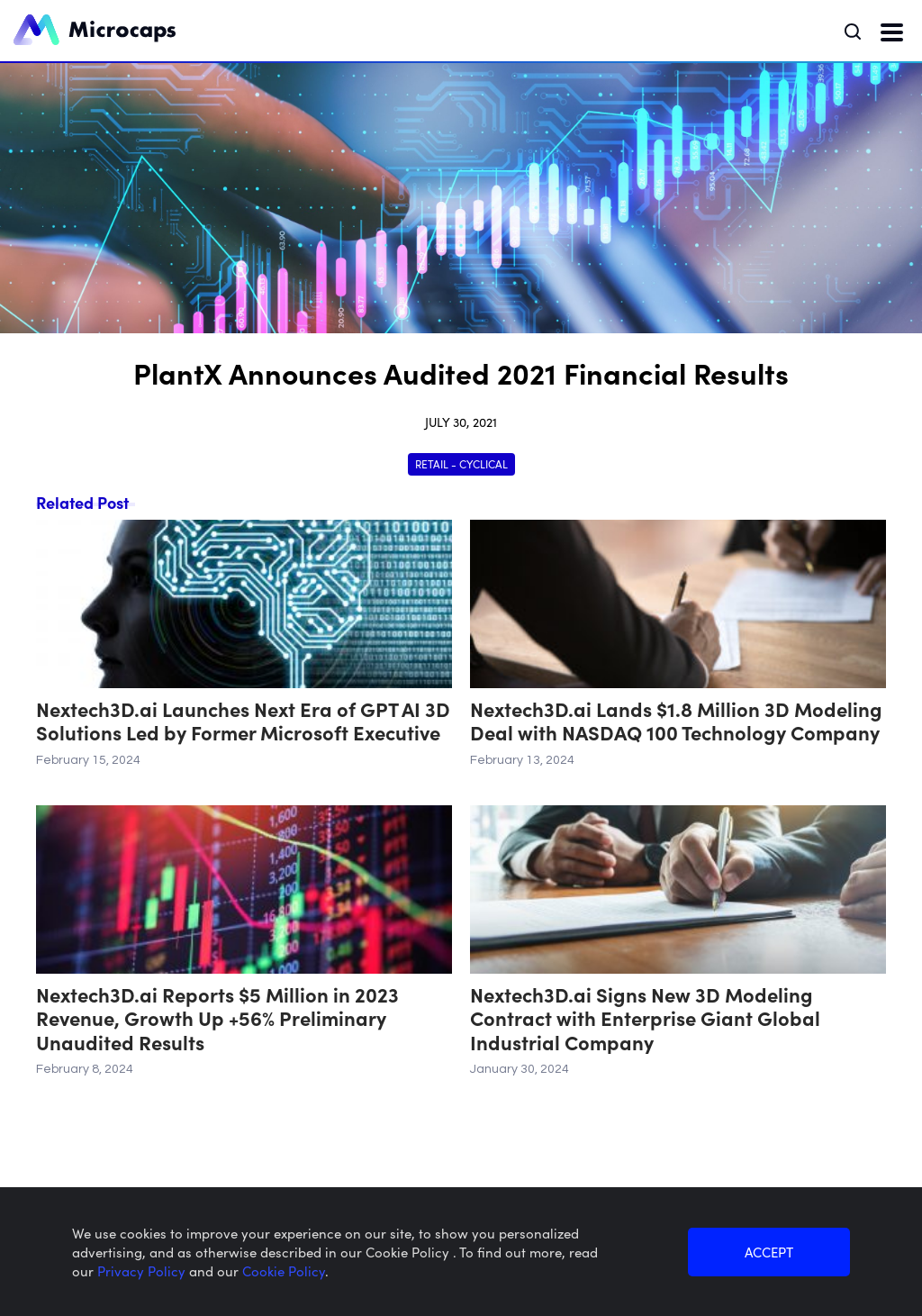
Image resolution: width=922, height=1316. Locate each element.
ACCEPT (769, 1251)
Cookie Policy (283, 1270)
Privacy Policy (143, 1270)
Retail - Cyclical (461, 463)
